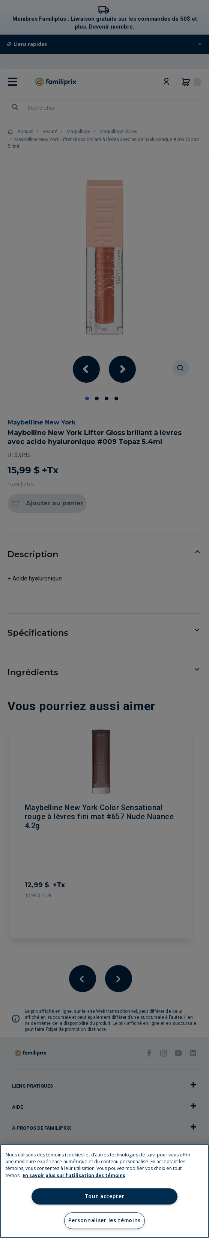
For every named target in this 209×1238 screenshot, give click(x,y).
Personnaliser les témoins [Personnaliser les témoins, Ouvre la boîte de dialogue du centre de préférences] (104, 1220)
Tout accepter (105, 1196)
